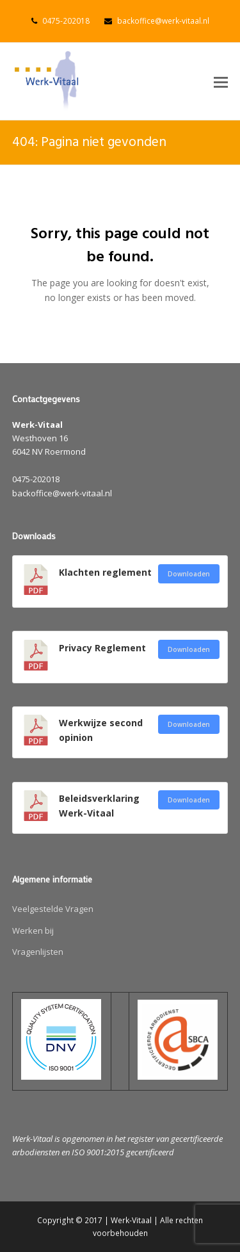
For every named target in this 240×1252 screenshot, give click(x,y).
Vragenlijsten (37, 951)
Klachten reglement (105, 572)
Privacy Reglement (102, 648)
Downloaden (189, 573)
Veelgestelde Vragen (52, 909)
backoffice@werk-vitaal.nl (163, 20)
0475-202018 (66, 20)
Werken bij (33, 930)
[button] (221, 81)
